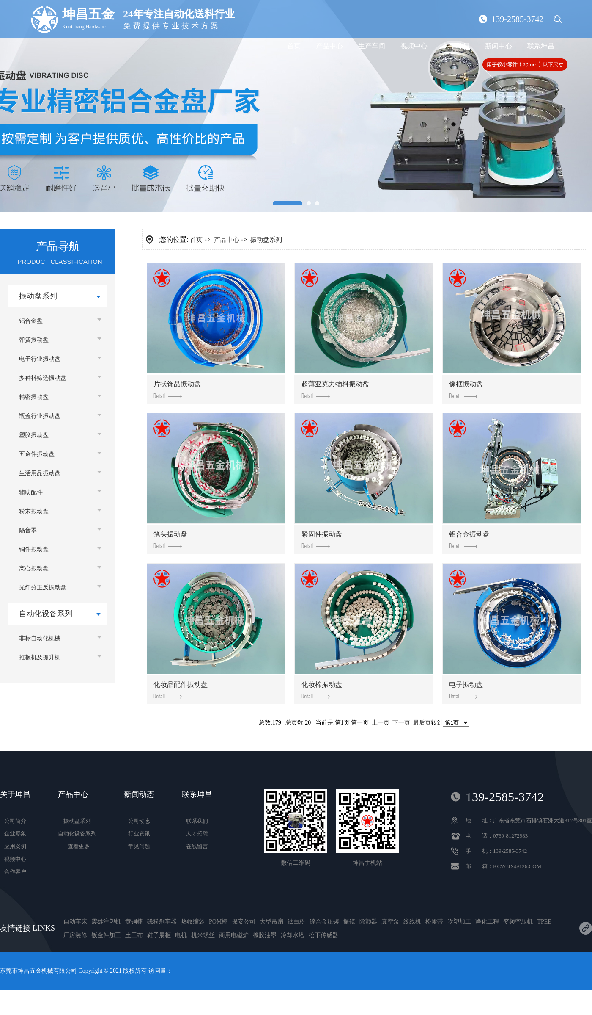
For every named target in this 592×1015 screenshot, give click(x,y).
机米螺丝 (203, 935)
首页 (294, 46)
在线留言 (197, 846)
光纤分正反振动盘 (42, 587)
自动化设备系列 (45, 613)
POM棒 (218, 921)
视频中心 (414, 46)
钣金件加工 (106, 935)
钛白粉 (296, 921)
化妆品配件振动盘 (180, 690)
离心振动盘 (34, 568)
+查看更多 (77, 846)
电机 (181, 935)
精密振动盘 (34, 397)
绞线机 (412, 921)
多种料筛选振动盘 (42, 378)
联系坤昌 (540, 46)
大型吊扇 (271, 921)
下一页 (401, 722)
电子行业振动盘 (39, 359)
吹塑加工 (459, 921)
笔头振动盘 (170, 539)
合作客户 (15, 871)
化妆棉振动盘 (321, 690)
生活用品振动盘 (39, 473)
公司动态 (139, 821)
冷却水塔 (292, 935)
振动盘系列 (38, 296)
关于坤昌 (456, 46)
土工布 (134, 935)
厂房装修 (75, 935)
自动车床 (75, 921)
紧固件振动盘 (321, 539)
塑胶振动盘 (34, 435)
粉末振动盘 (34, 511)
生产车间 (371, 46)
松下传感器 (323, 935)
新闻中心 (498, 46)
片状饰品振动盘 (177, 389)
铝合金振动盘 (469, 539)
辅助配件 (31, 492)
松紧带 (434, 921)
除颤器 (368, 921)
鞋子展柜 (159, 935)
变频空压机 (518, 921)
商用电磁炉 (234, 935)
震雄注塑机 (106, 921)
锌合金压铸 (324, 921)
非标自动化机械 (39, 638)
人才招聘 (197, 833)
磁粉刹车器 (162, 921)
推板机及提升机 (39, 657)
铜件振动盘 (34, 549)
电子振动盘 (466, 690)
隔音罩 (28, 530)
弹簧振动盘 (34, 340)
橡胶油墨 (265, 935)
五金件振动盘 (37, 454)
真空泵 (390, 921)
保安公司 (243, 921)
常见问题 (139, 846)
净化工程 (487, 921)
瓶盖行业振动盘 (39, 416)
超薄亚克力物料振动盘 (335, 389)
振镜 (349, 921)
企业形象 (15, 833)
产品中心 (329, 46)
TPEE (544, 921)
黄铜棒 (134, 921)
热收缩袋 (193, 921)
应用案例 (15, 846)
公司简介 (15, 821)
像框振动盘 (466, 389)
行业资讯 (139, 833)
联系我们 (197, 821)
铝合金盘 (31, 321)
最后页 (422, 722)
